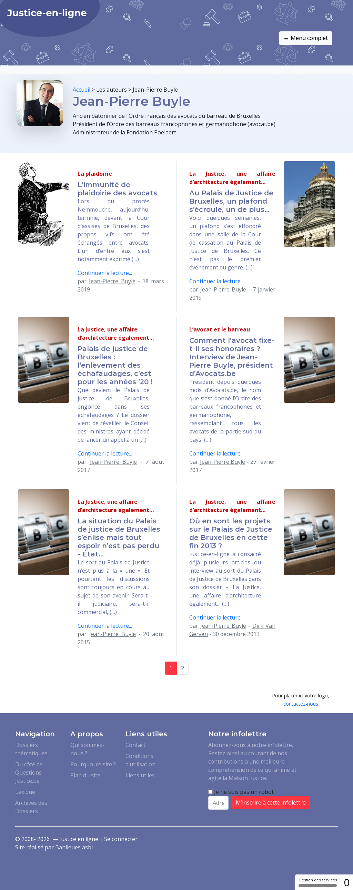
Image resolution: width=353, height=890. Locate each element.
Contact (135, 745)
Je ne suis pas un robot (241, 792)
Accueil (81, 89)
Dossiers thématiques (31, 749)
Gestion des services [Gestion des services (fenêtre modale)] (318, 882)
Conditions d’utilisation (140, 760)
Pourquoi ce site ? (93, 764)
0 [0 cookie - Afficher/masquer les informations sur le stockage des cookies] (347, 882)
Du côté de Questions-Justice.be (29, 772)
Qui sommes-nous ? (87, 749)
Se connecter (121, 839)
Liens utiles (140, 775)
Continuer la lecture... (105, 273)
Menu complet (306, 38)
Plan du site (85, 775)
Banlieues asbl (74, 847)
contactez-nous (300, 703)
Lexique (25, 792)
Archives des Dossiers (31, 807)
